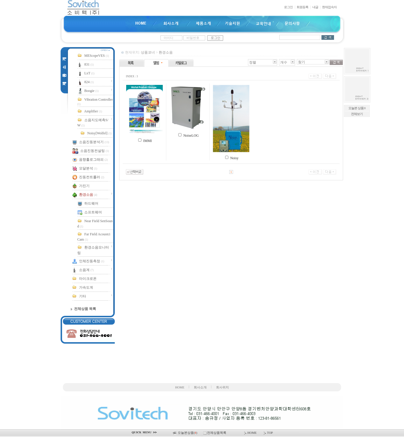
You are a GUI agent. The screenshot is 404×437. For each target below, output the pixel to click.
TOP (268, 432)
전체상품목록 (215, 432)
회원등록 (302, 7)
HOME (179, 387)
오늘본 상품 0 (356, 108)
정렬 (252, 62)
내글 (315, 7)
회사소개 (200, 387)
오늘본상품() (185, 432)
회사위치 (222, 387)
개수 (283, 62)
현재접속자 (329, 7)
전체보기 (357, 114)
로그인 (288, 7)
